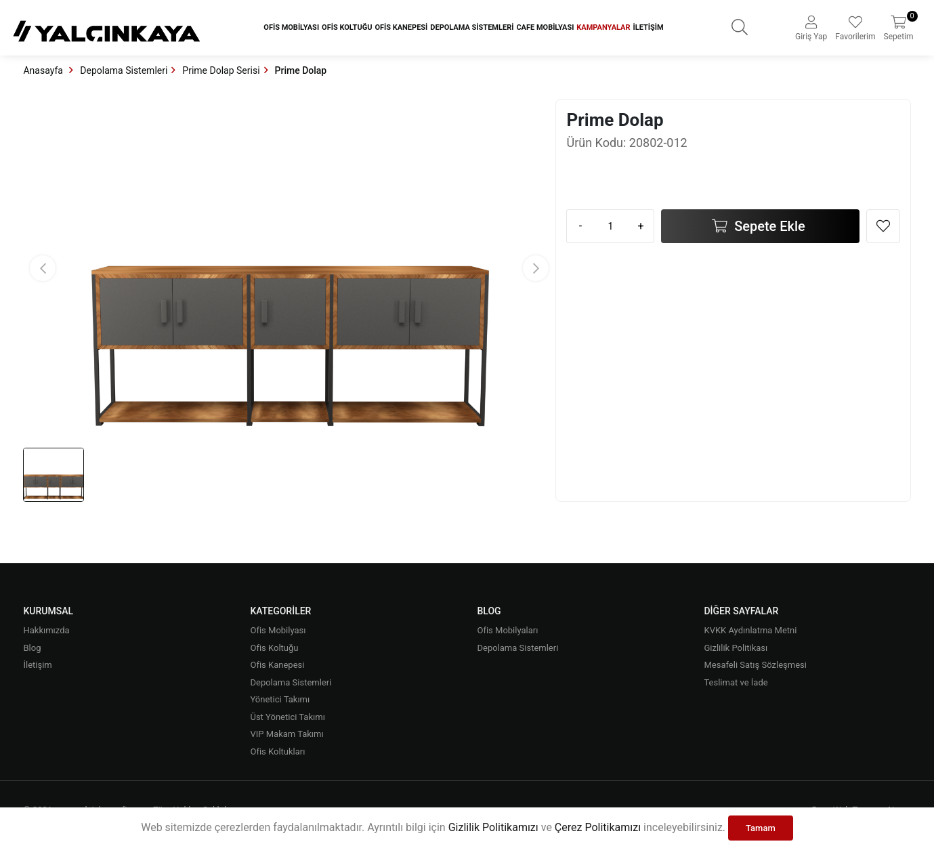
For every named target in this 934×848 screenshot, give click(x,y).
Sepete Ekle (768, 226)
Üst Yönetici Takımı (287, 717)
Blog (32, 648)
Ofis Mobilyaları (507, 630)
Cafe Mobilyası (545, 27)
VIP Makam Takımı (286, 734)
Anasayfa (44, 70)
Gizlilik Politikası (735, 648)
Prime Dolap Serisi (220, 70)
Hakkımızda (46, 630)
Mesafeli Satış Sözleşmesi (755, 665)
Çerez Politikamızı (598, 827)
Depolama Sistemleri (471, 27)
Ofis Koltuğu (347, 27)
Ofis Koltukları (277, 751)
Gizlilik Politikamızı (493, 827)
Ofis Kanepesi (401, 27)
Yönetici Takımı (280, 699)
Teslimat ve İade (735, 682)
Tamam (761, 828)
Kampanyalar (603, 27)
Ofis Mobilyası (291, 27)
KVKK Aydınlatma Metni (750, 630)
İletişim (648, 27)
